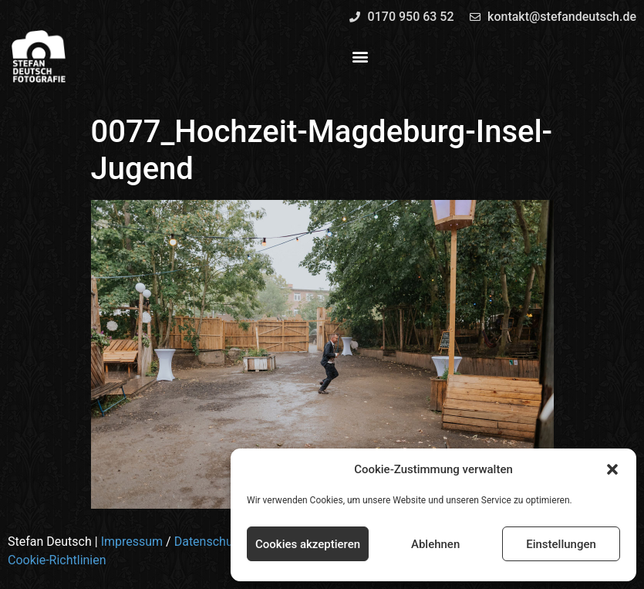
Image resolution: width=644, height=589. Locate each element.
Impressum (132, 541)
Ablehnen (435, 544)
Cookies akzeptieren (307, 544)
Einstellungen (561, 544)
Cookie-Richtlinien (57, 560)
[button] (612, 469)
